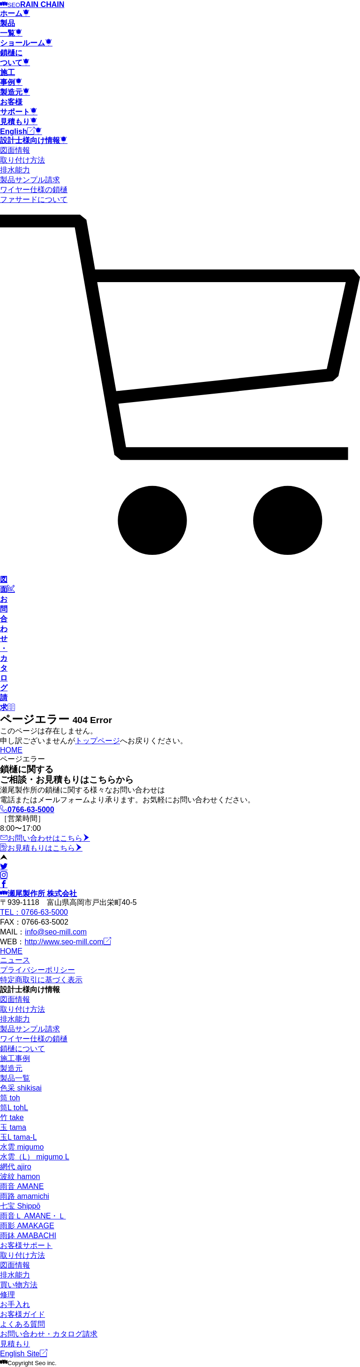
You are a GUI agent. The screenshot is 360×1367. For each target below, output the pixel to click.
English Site (23, 1354)
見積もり (15, 1344)
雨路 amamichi (24, 1196)
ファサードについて (34, 199)
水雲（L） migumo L (34, 1157)
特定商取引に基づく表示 (41, 980)
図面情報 (15, 150)
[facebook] (4, 885)
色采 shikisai (21, 1088)
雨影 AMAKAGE (27, 1226)
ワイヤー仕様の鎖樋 (34, 190)
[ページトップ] (4, 857)
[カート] (180, 562)
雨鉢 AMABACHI (28, 1236)
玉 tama (13, 1127)
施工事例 (15, 1058)
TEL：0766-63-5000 (34, 912)
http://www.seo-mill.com (67, 942)
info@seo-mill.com (56, 932)
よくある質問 (22, 1324)
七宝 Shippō (20, 1206)
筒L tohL (14, 1108)
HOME (11, 750)
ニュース (15, 960)
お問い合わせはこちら (45, 838)
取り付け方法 (22, 160)
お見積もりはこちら (41, 848)
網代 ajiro (15, 1167)
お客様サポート (26, 1245)
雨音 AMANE (22, 1186)
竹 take (12, 1117)
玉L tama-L (18, 1137)
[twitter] (4, 867)
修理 (7, 1295)
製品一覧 (15, 1078)
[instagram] (4, 876)
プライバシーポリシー (37, 970)
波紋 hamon (20, 1176)
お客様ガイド (22, 1314)
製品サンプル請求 (30, 180)
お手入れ (15, 1304)
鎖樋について (22, 1049)
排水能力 (15, 170)
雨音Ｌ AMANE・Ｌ (33, 1216)
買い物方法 (19, 1285)
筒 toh (10, 1098)
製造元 (11, 1068)
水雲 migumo (22, 1147)
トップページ (97, 741)
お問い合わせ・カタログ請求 (49, 1334)
